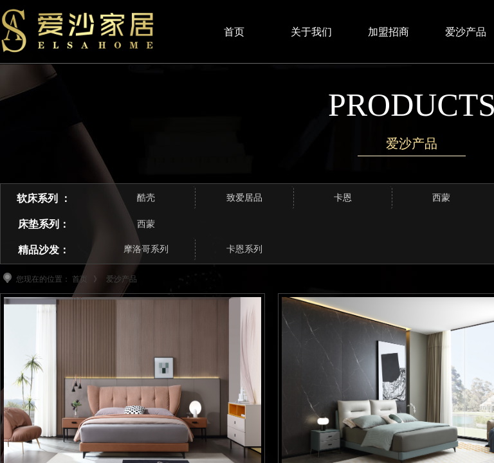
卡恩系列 (244, 249)
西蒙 (146, 224)
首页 (79, 279)
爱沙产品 (121, 279)
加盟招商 (388, 31)
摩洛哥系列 (146, 249)
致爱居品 (244, 198)
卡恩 (343, 198)
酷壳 (146, 198)
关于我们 (311, 31)
